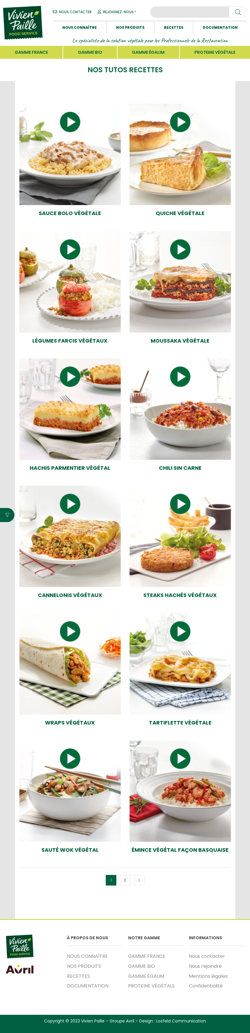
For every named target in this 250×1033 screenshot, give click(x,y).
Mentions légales (208, 976)
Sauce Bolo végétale (70, 213)
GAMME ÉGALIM (148, 52)
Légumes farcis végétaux (70, 340)
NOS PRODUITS (130, 27)
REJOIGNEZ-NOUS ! (119, 11)
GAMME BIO (90, 52)
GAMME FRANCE (31, 52)
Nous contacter (207, 956)
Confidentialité (206, 985)
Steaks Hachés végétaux (180, 595)
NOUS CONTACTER (75, 11)
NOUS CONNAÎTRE (79, 27)
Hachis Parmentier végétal (70, 468)
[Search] (238, 12)
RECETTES (173, 27)
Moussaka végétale (180, 340)
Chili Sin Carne (180, 468)
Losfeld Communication (181, 1021)
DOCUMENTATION (220, 27)
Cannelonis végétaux (70, 595)
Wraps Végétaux (70, 722)
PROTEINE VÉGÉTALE (214, 52)
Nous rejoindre (205, 966)
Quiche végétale (180, 213)
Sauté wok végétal (70, 849)
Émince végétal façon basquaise (180, 849)
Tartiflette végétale (180, 722)
